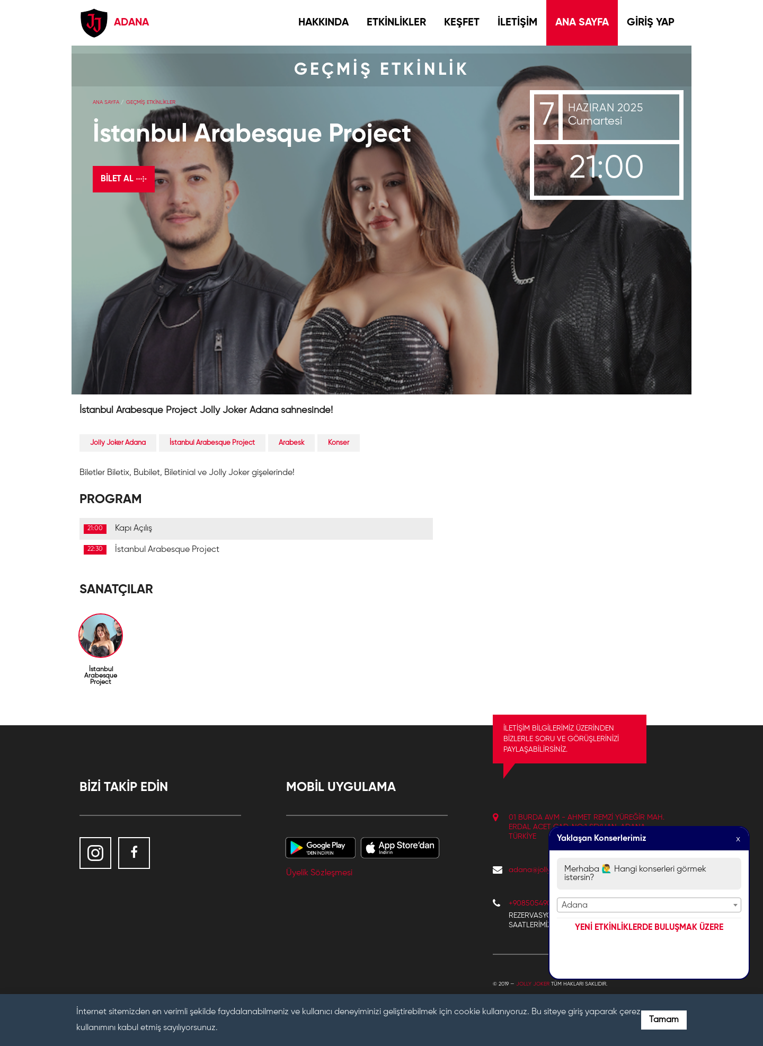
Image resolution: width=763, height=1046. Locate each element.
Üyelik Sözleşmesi (319, 873)
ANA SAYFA (582, 22)
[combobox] (649, 905)
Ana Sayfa (106, 102)
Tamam (664, 1020)
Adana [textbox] (575, 905)
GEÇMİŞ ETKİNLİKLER (150, 102)
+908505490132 (535, 903)
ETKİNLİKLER (396, 22)
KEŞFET (462, 22)
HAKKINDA (323, 22)
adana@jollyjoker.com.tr (548, 870)
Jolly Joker (532, 984)
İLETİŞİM (517, 22)
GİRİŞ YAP (651, 22)
